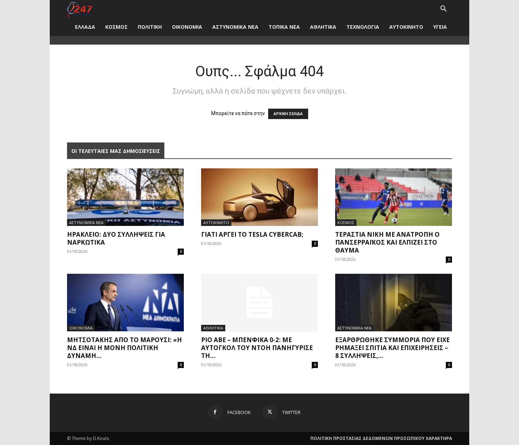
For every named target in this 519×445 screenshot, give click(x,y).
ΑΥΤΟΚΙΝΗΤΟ (406, 26)
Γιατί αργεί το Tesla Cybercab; (252, 234)
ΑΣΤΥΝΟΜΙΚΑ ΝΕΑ (235, 26)
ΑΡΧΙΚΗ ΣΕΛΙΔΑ (288, 114)
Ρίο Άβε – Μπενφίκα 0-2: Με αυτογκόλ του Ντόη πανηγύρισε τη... (257, 348)
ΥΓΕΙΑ (440, 26)
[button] (443, 9)
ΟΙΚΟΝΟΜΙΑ (187, 26)
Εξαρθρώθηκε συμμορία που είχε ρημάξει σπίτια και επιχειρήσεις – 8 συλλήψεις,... (392, 348)
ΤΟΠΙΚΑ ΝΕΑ (284, 26)
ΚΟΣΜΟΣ (116, 26)
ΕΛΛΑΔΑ (85, 26)
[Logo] (79, 8)
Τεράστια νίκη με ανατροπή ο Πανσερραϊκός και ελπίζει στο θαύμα (387, 242)
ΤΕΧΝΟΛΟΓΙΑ (362, 26)
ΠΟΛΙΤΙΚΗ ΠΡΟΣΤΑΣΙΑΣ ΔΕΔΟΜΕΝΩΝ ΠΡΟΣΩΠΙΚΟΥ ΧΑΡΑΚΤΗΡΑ (381, 438)
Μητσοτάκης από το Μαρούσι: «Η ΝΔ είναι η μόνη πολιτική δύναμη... (124, 348)
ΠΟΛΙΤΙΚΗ (150, 26)
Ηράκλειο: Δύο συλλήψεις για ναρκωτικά (116, 238)
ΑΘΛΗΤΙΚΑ (323, 26)
